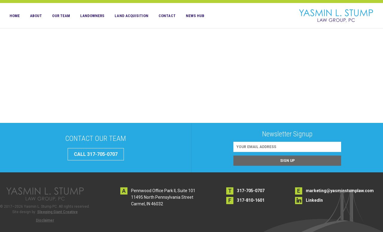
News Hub (195, 15)
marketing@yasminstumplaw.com (340, 190)
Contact (167, 15)
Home (15, 15)
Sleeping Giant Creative (57, 212)
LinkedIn (314, 200)
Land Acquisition (131, 15)
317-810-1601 (251, 200)
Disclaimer (45, 220)
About (36, 15)
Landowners (92, 15)
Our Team (61, 15)
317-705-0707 (251, 190)
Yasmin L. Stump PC (336, 15)
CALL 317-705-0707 (96, 154)
